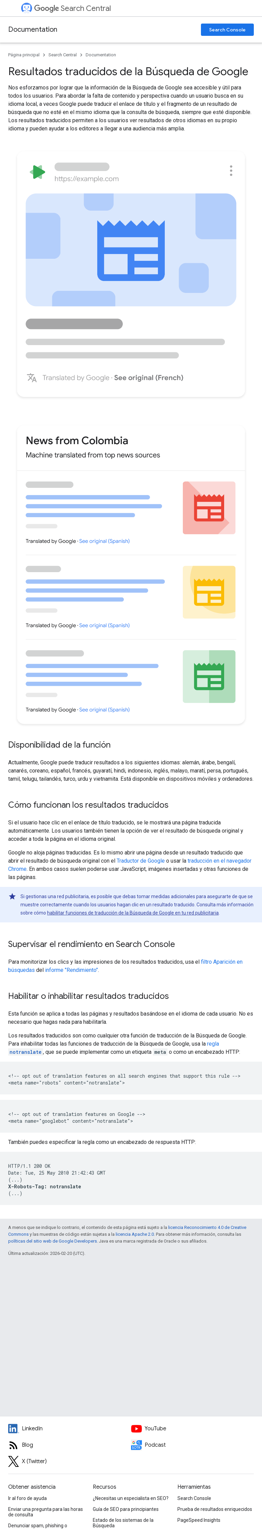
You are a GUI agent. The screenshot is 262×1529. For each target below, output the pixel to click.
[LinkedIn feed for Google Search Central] (69, 1428)
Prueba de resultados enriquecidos (214, 1509)
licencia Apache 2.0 (135, 1234)
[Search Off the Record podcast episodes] (192, 1445)
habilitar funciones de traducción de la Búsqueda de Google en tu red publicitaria (133, 913)
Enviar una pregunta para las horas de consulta (45, 1511)
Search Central (72, 8)
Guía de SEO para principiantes (126, 1509)
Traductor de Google (141, 861)
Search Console (227, 30)
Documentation (32, 29)
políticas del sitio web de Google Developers (52, 1241)
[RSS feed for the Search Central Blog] (69, 1445)
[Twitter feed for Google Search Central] (69, 1461)
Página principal (24, 54)
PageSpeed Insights (198, 1520)
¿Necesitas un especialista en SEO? (131, 1498)
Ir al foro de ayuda (27, 1498)
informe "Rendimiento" (71, 970)
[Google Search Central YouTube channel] (192, 1428)
